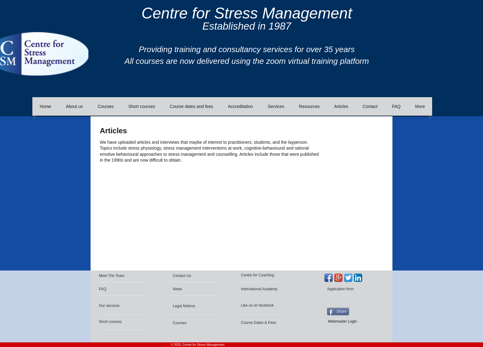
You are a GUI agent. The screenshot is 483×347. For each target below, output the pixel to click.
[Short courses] (115, 321)
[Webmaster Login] (342, 321)
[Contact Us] (188, 275)
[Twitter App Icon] (348, 278)
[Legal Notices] (189, 306)
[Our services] (115, 305)
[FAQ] (117, 289)
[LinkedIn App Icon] (358, 278)
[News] (191, 289)
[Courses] (189, 323)
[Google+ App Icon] (338, 278)
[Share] (338, 311)
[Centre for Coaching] (259, 275)
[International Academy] (260, 289)
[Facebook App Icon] (328, 278)
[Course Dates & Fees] (260, 322)
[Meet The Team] (122, 275)
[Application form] (343, 289)
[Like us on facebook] (258, 305)
